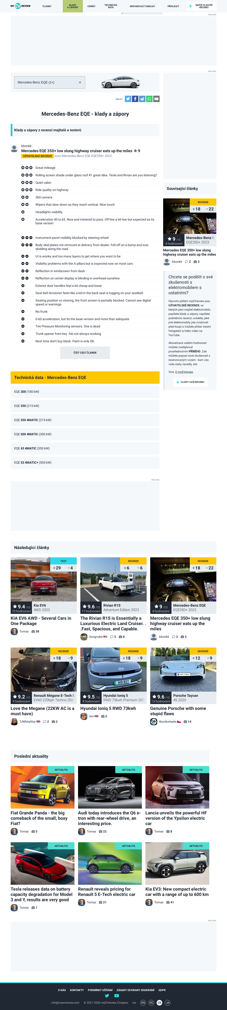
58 (37, 631)
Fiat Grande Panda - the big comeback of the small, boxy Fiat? (39, 818)
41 (172, 902)
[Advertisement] (113, 41)
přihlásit (170, 6)
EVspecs (122, 1002)
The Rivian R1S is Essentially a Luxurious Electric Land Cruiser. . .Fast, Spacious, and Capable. (113, 623)
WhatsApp (149, 99)
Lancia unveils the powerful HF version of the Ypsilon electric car (176, 818)
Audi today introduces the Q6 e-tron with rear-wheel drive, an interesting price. (109, 818)
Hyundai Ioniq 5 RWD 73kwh (108, 708)
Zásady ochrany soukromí (135, 990)
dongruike (91, 636)
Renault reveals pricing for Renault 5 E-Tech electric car (106, 892)
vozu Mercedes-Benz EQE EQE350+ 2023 (66, 156)
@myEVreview (107, 995)
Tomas (20, 631)
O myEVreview (184, 372)
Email (156, 99)
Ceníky (91, 6)
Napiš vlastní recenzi (202, 6)
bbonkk (26, 146)
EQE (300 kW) (32, 434)
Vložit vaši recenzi (192, 382)
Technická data (110, 6)
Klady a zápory (71, 6)
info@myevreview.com (65, 1002)
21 (105, 902)
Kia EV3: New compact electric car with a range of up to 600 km (177, 892)
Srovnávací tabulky (141, 6)
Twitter (128, 99)
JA (167, 1002)
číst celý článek (85, 352)
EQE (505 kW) (32, 462)
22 (105, 831)
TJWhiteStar (23, 721)
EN (143, 1002)
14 (189, 721)
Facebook (135, 99)
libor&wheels (163, 721)
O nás (62, 990)
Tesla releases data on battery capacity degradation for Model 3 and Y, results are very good (42, 894)
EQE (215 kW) (26, 406)
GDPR (162, 990)
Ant (87, 716)
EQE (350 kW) (32, 448)
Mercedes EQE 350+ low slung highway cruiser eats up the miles (80, 151)
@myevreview (116, 995)
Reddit (142, 99)
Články (46, 6)
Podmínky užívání (100, 990)
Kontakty (77, 990)
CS (159, 1002)
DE (151, 1002)
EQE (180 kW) (26, 391)
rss (134, 1002)
